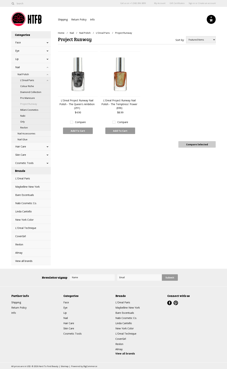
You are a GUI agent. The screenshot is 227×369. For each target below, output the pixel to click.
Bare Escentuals (24, 195)
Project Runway (28, 103)
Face (18, 42)
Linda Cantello (23, 211)
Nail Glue (22, 139)
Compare (80, 122)
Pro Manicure (27, 98)
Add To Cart (78, 130)
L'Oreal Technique (25, 228)
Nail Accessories (26, 133)
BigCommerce (90, 366)
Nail (17, 67)
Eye (17, 50)
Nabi (22, 115)
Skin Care (20, 154)
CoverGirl (20, 236)
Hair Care (20, 146)
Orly (22, 121)
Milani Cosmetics (29, 109)
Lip (17, 59)
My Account (159, 3)
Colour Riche (27, 86)
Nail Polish (23, 74)
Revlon (24, 127)
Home (61, 32)
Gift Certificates (177, 3)
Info (92, 19)
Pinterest (176, 303)
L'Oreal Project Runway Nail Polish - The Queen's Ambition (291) (77, 104)
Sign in (192, 3)
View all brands (23, 261)
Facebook (169, 303)
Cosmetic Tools (24, 163)
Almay (18, 252)
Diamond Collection (30, 92)
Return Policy (78, 19)
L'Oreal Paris (27, 80)
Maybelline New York (27, 186)
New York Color (24, 219)
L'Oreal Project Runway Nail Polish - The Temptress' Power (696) (119, 104)
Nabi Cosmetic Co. (26, 203)
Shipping (63, 19)
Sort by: (179, 40)
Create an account (207, 3)
